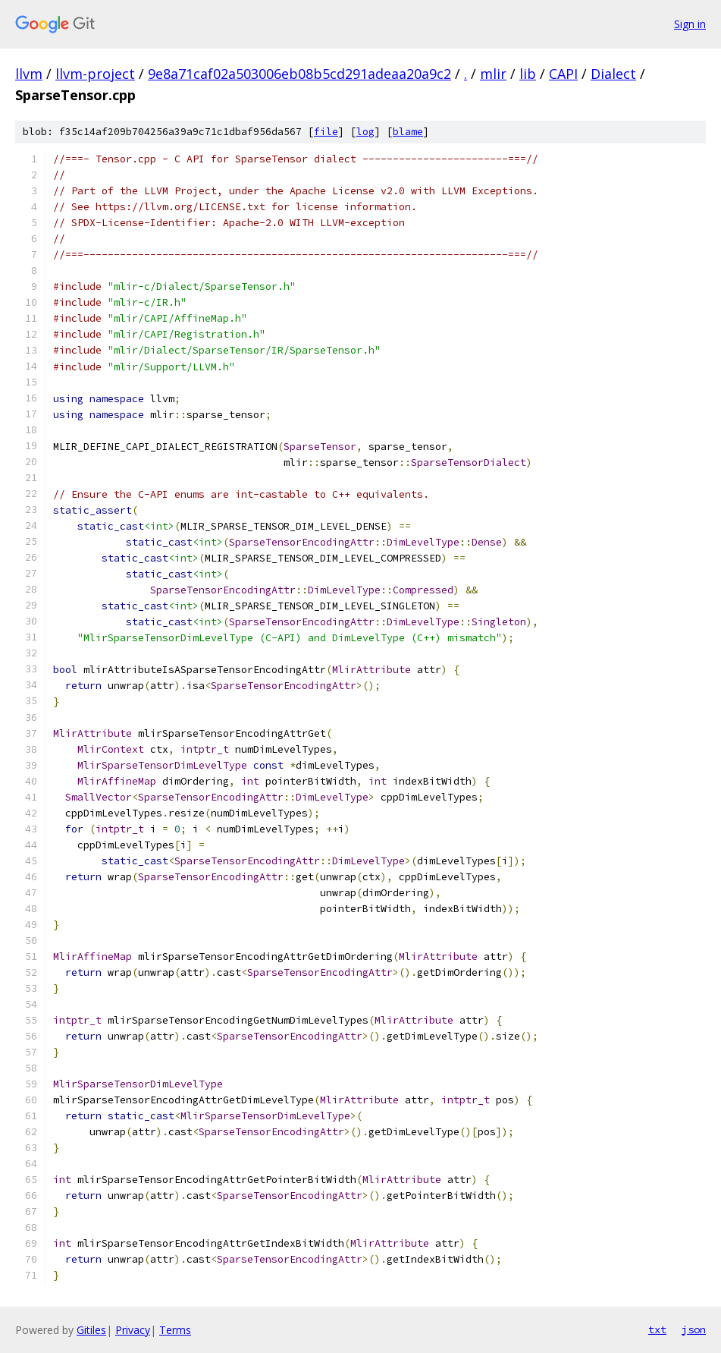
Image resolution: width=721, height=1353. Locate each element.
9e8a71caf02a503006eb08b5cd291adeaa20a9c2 (299, 74)
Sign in (690, 24)
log (365, 131)
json (694, 1329)
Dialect (613, 74)
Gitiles (91, 1330)
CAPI (563, 74)
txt (657, 1329)
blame (408, 131)
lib (527, 74)
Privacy (132, 1330)
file (326, 131)
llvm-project (95, 74)
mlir (493, 74)
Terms (175, 1330)
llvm (28, 74)
